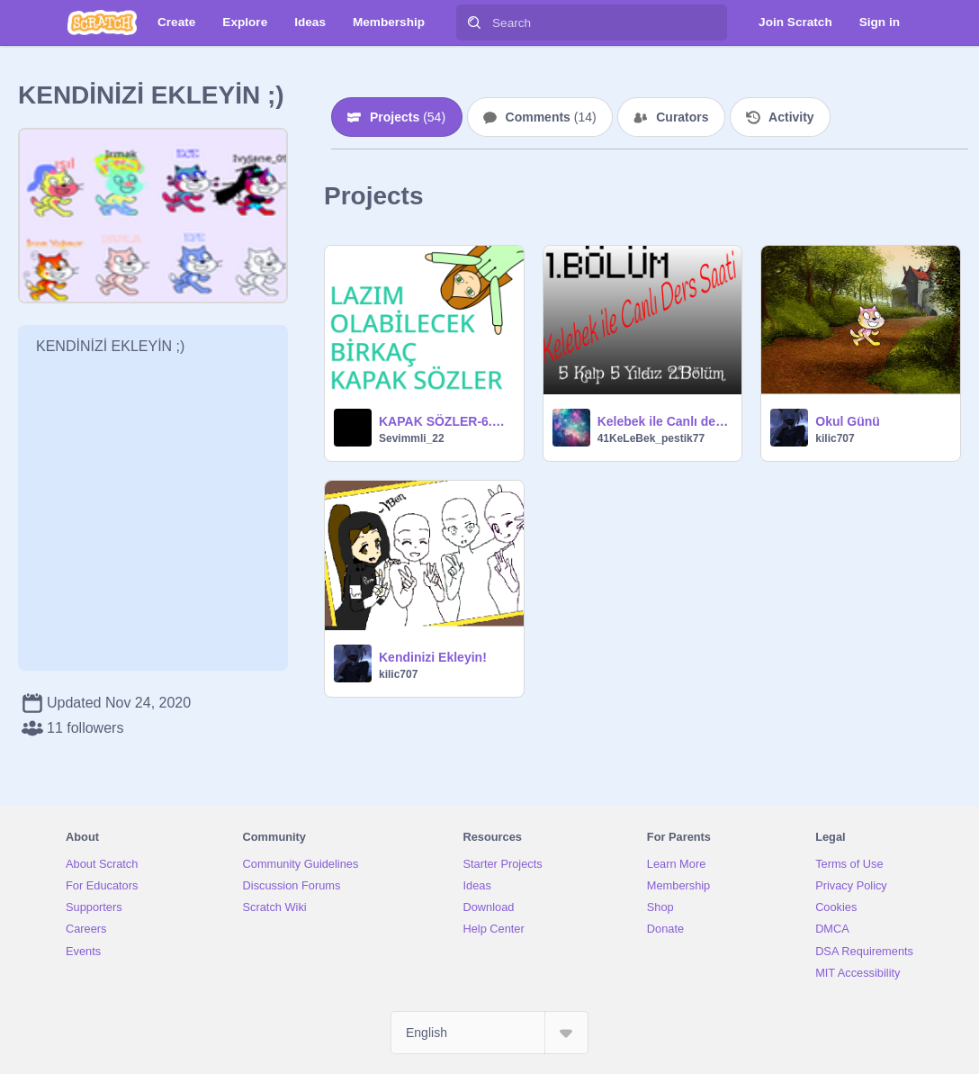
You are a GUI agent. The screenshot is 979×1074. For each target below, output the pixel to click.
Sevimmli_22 (412, 438)
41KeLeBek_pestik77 (651, 438)
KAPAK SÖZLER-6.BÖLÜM (446, 421)
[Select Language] (489, 1032)
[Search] (474, 23)
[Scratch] (102, 22)
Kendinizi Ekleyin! (433, 657)
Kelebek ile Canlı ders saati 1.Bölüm (664, 421)
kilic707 (834, 438)
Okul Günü (847, 421)
